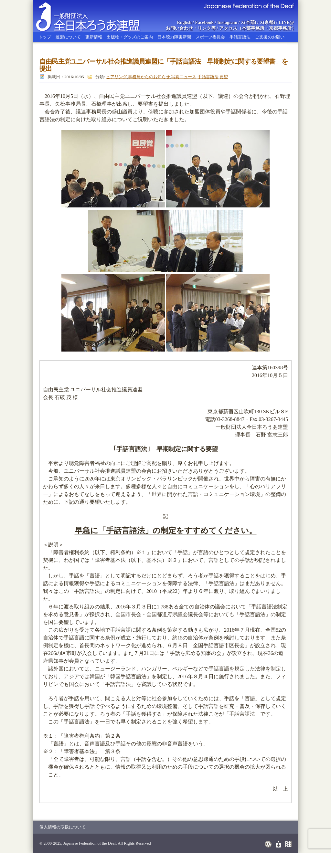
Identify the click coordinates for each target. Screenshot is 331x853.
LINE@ (286, 22)
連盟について (68, 37)
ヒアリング (116, 76)
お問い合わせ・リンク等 (191, 28)
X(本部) (248, 22)
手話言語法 (240, 37)
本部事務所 (253, 28)
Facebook (204, 22)
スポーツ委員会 (210, 37)
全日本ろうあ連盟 (94, 16)
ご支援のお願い (269, 37)
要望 (223, 76)
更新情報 (93, 37)
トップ (44, 37)
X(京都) (267, 22)
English (184, 22)
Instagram (227, 22)
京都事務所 (280, 28)
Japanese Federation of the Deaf (249, 6)
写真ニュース (183, 76)
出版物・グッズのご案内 (130, 37)
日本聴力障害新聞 (174, 37)
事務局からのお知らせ (149, 76)
